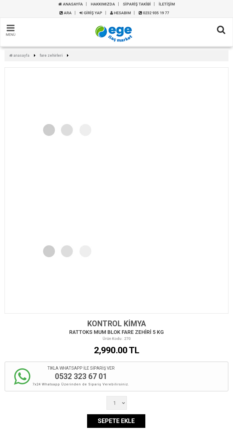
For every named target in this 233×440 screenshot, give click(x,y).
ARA (65, 13)
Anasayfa (19, 55)
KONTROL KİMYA (116, 323)
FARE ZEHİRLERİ (51, 55)
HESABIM (120, 13)
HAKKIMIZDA (103, 4)
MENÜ (10, 30)
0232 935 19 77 (154, 13)
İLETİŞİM (167, 4)
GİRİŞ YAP (90, 13)
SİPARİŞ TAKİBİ (137, 4)
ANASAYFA (70, 4)
